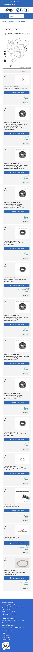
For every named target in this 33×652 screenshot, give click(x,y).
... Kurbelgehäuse (9, 23)
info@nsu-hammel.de (11, 614)
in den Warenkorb (17, 93)
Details (25, 102)
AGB (3, 633)
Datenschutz (6, 637)
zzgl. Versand (26, 97)
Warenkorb (9, 5)
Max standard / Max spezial (16, 21)
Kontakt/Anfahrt (7, 2)
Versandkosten (6, 640)
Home (4, 21)
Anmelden (17, 2)
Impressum (5, 635)
